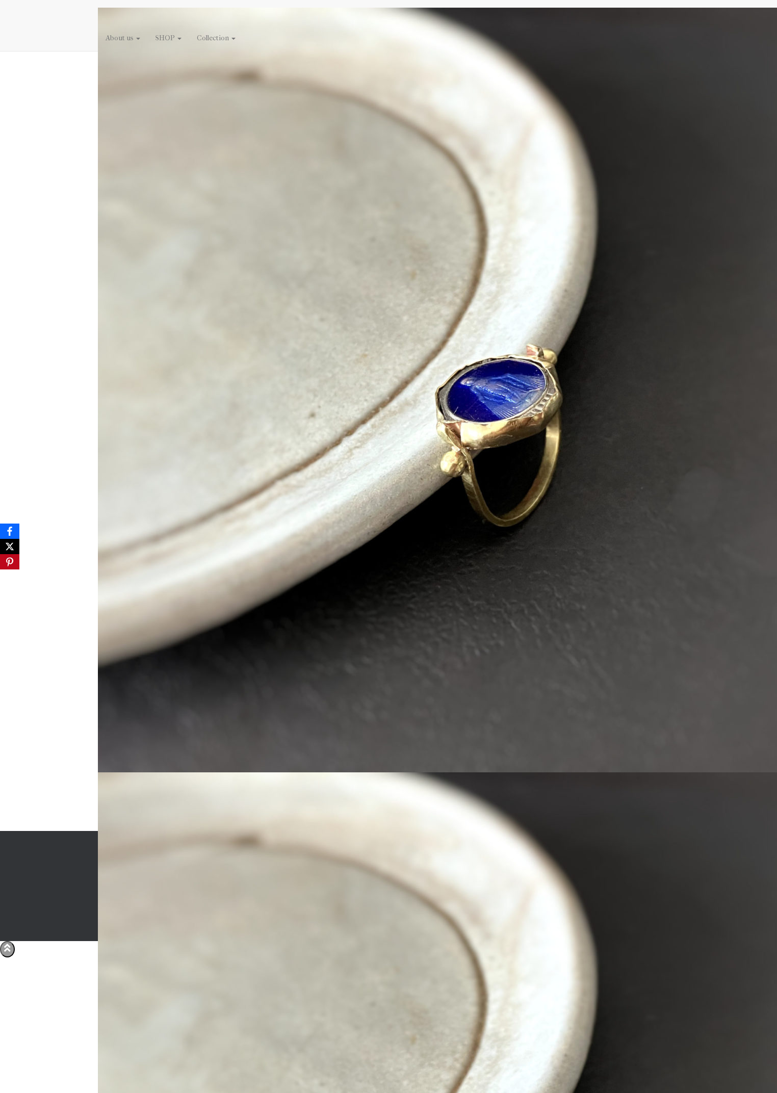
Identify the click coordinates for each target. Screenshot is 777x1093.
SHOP (169, 38)
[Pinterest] (9, 561)
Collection (216, 38)
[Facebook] (9, 531)
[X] (9, 546)
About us (123, 38)
